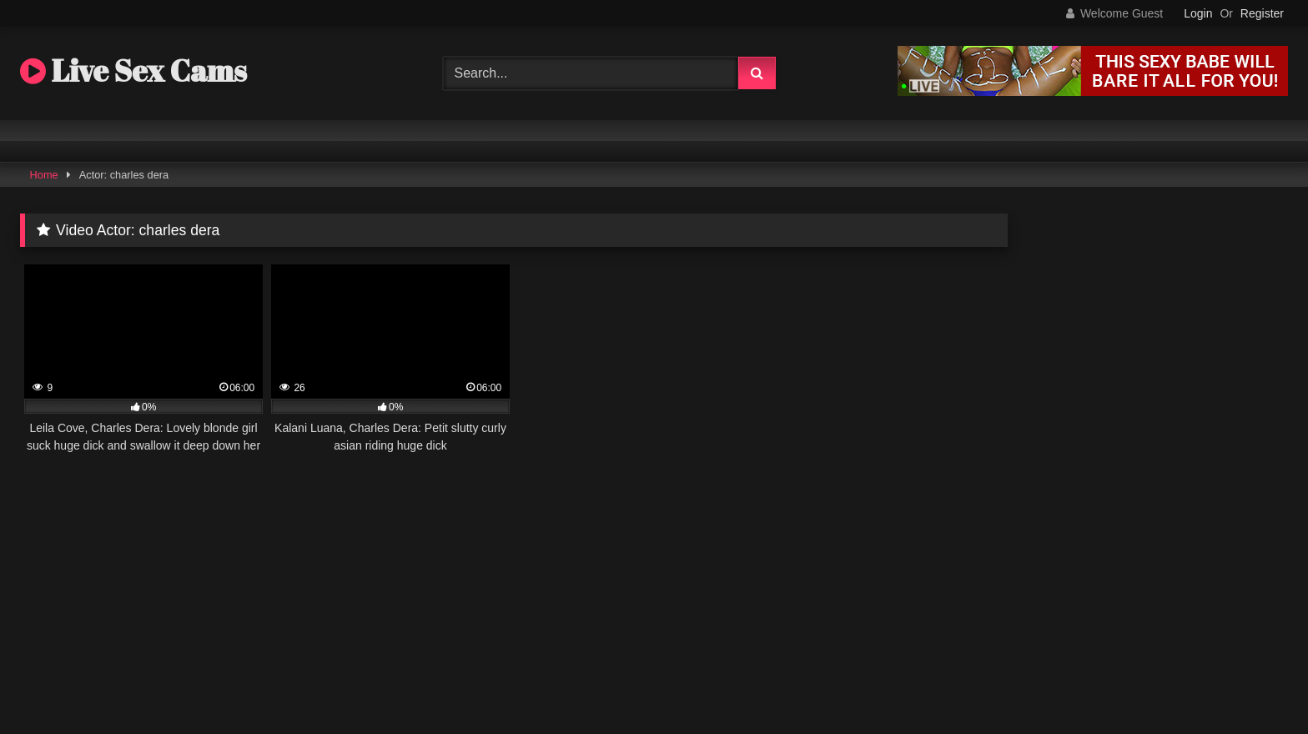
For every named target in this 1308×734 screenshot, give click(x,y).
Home (44, 174)
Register (1262, 13)
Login (1198, 13)
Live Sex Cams (133, 70)
